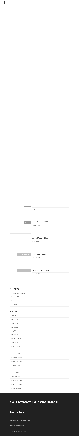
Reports (13, 301)
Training (14, 304)
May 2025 (14, 319)
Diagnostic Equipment (40, 270)
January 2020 (15, 377)
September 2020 (16, 369)
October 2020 (15, 365)
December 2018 (16, 384)
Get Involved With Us (18, 293)
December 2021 (16, 346)
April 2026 (14, 316)
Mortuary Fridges (39, 254)
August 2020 (15, 373)
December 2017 (16, 388)
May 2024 (14, 327)
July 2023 (14, 331)
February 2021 (16, 350)
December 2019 (16, 380)
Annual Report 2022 (39, 222)
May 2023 (14, 335)
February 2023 (16, 338)
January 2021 (15, 354)
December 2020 (16, 357)
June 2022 (14, 342)
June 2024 (14, 323)
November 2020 (16, 361)
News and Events (16, 297)
